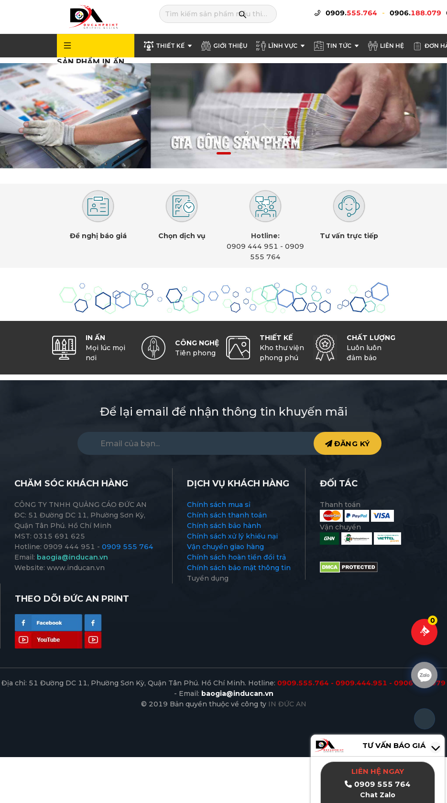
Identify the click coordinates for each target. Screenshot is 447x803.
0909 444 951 (252, 246)
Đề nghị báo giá (98, 235)
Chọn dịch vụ (182, 235)
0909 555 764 (127, 546)
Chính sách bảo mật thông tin (239, 567)
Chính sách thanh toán (227, 515)
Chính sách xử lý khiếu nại (232, 536)
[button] (202, 153)
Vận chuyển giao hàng (225, 546)
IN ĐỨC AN (287, 704)
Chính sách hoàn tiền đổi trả (236, 557)
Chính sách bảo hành (224, 525)
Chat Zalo (377, 795)
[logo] (92, 16)
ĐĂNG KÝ (347, 443)
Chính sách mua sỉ (219, 504)
